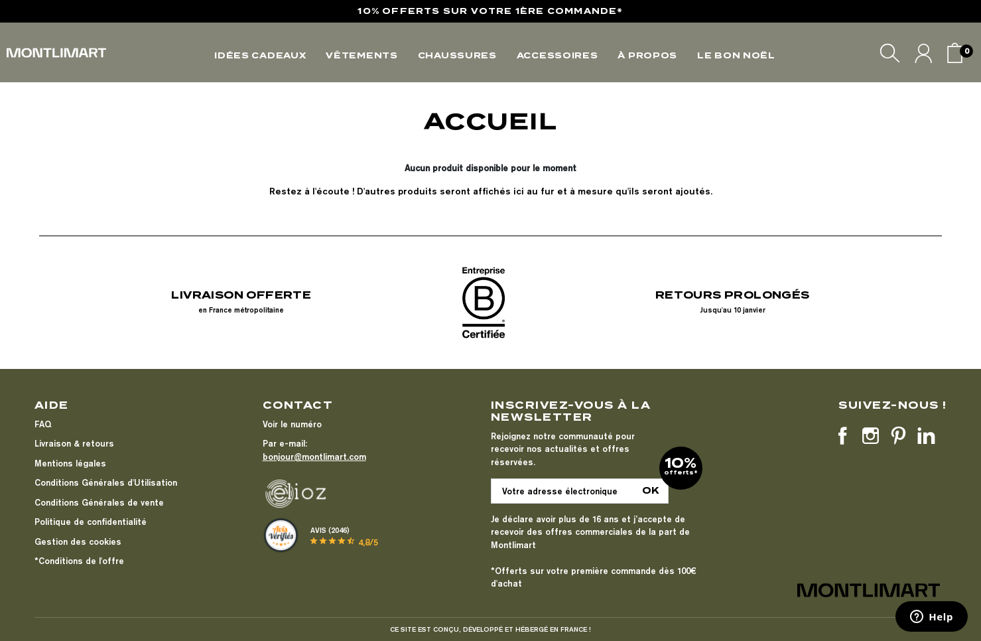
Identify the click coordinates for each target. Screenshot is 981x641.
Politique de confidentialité (90, 521)
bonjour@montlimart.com (314, 456)
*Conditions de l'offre (79, 560)
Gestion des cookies (77, 541)
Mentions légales (70, 463)
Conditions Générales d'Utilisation (105, 482)
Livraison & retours (74, 443)
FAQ (42, 424)
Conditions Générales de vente (99, 502)
